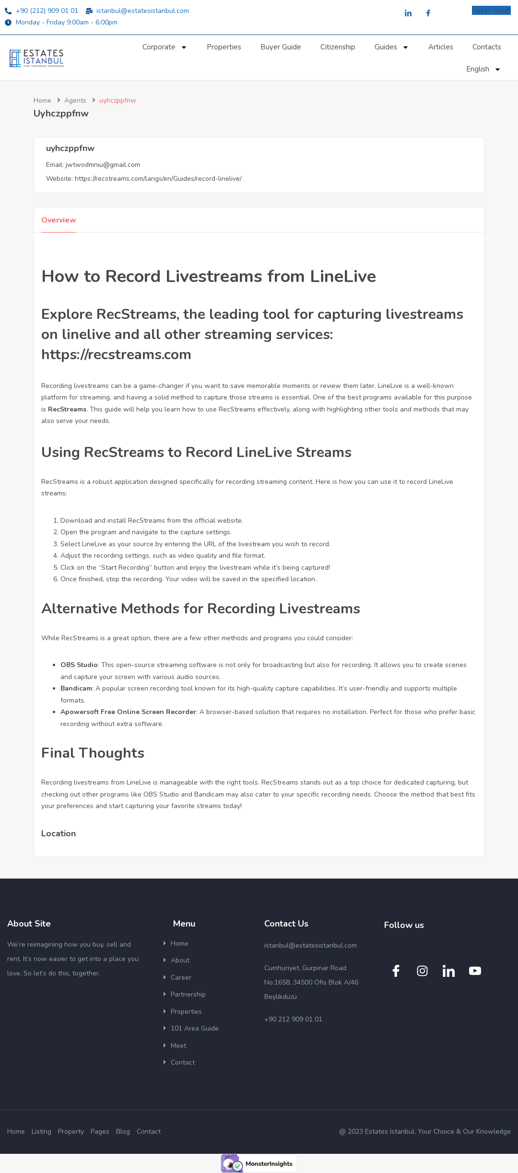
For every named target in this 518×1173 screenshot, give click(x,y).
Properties (224, 47)
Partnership (188, 994)
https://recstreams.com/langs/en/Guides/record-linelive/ (158, 178)
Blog (123, 1131)
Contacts (486, 47)
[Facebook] (428, 13)
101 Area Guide (195, 1028)
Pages (100, 1131)
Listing (41, 1131)
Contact (183, 1062)
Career (181, 977)
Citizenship (337, 47)
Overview (58, 220)
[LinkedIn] (408, 13)
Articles (440, 47)
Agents (75, 100)
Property (71, 1131)
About (180, 960)
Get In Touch (491, 10)
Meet (178, 1045)
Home (42, 100)
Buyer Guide (280, 47)
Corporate (165, 47)
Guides (392, 47)
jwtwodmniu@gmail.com (103, 164)
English (483, 69)
